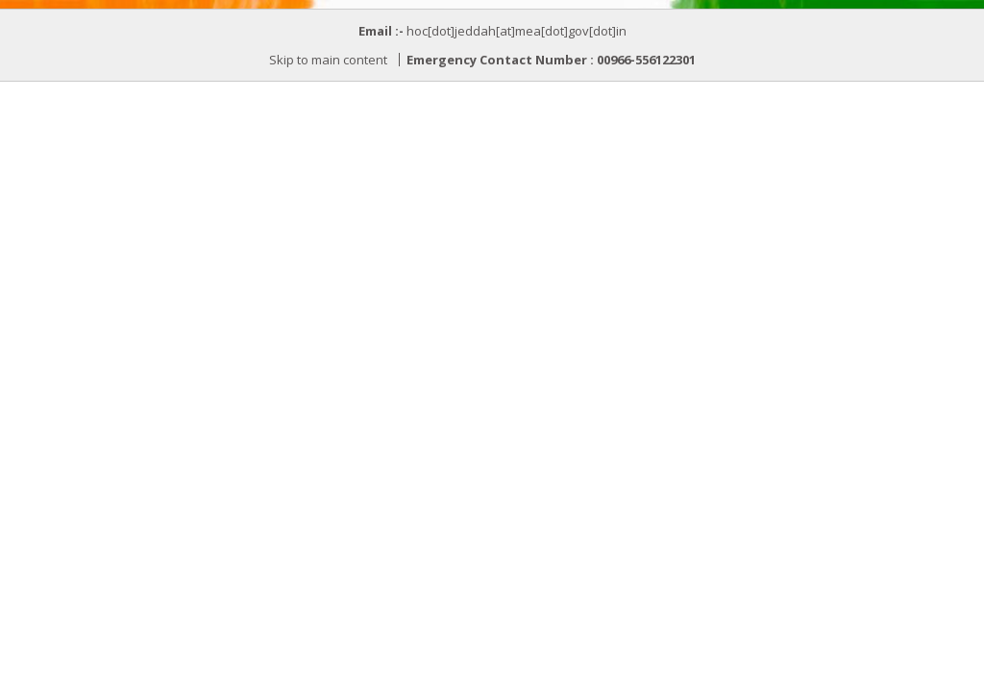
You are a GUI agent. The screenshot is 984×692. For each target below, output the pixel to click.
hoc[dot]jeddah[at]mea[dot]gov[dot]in (516, 30)
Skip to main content (328, 59)
